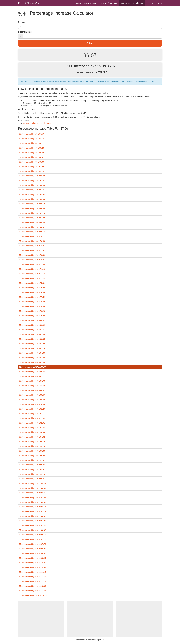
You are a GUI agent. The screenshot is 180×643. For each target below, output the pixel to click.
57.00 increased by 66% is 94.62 (32, 437)
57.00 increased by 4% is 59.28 (31, 148)
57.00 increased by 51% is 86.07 (32, 367)
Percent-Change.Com (29, 3)
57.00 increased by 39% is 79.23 (32, 311)
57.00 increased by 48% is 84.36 (32, 353)
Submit (90, 43)
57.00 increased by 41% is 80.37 (32, 320)
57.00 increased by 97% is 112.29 (32, 581)
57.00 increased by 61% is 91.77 (32, 414)
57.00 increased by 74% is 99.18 (32, 474)
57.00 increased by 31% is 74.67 (32, 274)
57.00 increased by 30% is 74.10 (32, 269)
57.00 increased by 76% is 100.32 (32, 484)
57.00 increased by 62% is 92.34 (32, 418)
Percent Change (85, 3)
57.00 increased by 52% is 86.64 (32, 372)
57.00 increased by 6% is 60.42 (31, 157)
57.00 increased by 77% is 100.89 (32, 488)
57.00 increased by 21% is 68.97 (32, 227)
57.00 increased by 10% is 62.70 (32, 176)
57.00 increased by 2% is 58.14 (31, 139)
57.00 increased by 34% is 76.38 (32, 288)
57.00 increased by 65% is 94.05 (32, 432)
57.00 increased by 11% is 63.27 (32, 181)
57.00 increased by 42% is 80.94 (32, 325)
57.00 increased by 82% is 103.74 (32, 511)
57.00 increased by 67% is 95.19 (32, 442)
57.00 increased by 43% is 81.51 (32, 330)
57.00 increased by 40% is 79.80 (32, 316)
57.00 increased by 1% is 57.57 (31, 134)
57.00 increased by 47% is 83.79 (32, 348)
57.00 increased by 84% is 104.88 (32, 521)
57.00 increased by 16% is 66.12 (32, 204)
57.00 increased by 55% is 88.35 (32, 386)
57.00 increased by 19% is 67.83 (32, 218)
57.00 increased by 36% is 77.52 (32, 297)
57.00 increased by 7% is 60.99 (31, 162)
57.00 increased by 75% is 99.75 (32, 479)
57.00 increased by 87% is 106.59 (32, 535)
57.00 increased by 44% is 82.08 (32, 334)
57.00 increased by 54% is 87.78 (32, 381)
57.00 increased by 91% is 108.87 (32, 553)
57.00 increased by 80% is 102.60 (32, 502)
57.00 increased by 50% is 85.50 (32, 362)
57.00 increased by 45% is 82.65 (32, 339)
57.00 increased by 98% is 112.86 (32, 586)
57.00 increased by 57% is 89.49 (32, 395)
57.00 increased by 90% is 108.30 (32, 549)
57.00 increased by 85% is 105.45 (32, 525)
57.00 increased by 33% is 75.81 (32, 283)
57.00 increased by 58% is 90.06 (32, 400)
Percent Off (108, 3)
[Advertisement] (41, 619)
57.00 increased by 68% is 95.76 (32, 446)
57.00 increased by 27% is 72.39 (32, 255)
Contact (151, 3)
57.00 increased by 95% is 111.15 (32, 572)
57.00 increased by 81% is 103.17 (32, 507)
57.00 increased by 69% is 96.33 (32, 451)
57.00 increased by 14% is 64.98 (32, 195)
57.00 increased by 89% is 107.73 (32, 544)
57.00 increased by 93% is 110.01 (32, 563)
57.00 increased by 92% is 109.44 (32, 558)
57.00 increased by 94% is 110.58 (32, 567)
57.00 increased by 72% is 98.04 (32, 465)
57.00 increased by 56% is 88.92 (32, 390)
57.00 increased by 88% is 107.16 (32, 539)
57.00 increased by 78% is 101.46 (32, 493)
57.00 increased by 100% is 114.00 (33, 595)
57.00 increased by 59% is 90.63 (32, 404)
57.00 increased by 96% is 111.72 (32, 577)
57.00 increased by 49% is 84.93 (32, 358)
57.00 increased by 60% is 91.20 (32, 409)
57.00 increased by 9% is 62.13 (31, 171)
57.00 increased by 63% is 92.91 (32, 423)
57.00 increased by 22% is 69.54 (32, 232)
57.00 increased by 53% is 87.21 (32, 376)
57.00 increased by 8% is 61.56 (31, 167)
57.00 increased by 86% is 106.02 (32, 530)
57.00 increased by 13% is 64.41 (32, 190)
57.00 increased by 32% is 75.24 (32, 278)
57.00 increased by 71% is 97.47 (32, 460)
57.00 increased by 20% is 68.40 (32, 222)
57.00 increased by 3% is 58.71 (31, 143)
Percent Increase (132, 3)
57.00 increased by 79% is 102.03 (32, 497)
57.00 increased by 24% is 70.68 (32, 241)
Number (21, 22)
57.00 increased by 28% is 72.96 (32, 260)
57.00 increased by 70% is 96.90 (32, 456)
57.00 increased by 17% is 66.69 (32, 208)
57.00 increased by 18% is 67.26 (32, 213)
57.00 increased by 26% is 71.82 (32, 250)
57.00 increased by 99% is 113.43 (32, 591)
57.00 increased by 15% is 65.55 (32, 199)
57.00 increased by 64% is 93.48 (32, 428)
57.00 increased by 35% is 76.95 (32, 292)
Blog (160, 3)
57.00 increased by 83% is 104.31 (32, 516)
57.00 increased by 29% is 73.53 (32, 264)
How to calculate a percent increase (37, 123)
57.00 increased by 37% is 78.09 (32, 302)
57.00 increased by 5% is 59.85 (31, 153)
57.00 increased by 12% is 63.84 (32, 185)
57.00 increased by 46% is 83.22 (32, 344)
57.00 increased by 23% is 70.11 (32, 236)
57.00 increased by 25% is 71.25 (32, 246)
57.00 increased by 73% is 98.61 (32, 470)
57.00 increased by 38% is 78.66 (32, 306)
